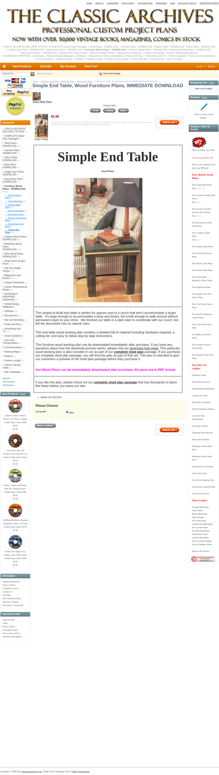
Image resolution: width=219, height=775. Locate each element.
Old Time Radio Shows (103, 53)
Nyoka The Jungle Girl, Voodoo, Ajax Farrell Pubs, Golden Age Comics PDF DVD (15, 555)
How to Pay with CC (187, 3)
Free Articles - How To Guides (167, 59)
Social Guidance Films (202, 544)
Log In (199, 66)
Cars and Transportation (202, 56)
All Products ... (9, 385)
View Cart (91, 66)
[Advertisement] (15, 701)
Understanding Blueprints (203, 388)
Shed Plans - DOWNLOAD (104, 46)
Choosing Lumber (200, 426)
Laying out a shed (200, 395)
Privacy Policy (128, 3)
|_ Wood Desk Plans (14, 214)
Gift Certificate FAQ (12, 598)
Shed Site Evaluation (201, 402)
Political (79, 59)
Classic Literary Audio (117, 59)
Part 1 (194, 188)
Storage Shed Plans (200, 507)
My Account (68, 66)
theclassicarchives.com (32, 771)
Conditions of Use (11, 588)
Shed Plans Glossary (201, 382)
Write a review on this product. (203, 115)
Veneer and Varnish (200, 493)
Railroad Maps (64, 59)
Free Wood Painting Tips (203, 480)
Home (89, 3)
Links (172, 3)
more (22, 394)
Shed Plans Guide (199, 534)
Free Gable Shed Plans (202, 185)
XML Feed (77, 771)
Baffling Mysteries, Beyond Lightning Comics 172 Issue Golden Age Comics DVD (15, 522)
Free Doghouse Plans (201, 287)
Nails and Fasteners (200, 439)
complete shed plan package (115, 382)
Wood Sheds (197, 510)
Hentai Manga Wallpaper (61, 56)
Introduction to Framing (202, 466)
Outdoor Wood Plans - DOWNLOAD (148, 49)
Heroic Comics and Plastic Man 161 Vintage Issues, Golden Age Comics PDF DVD (15, 489)
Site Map (7, 595)
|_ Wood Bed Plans (14, 201)
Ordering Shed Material (202, 432)
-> (14, 189)
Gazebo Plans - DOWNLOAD (136, 46)
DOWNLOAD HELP (209, 3)
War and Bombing (114, 56)
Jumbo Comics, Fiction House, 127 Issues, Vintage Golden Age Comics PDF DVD (15, 419)
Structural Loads (199, 473)
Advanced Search (44, 73)
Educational (95, 56)
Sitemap (86, 771)
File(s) (71, 412)
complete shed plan (129, 352)
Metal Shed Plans (199, 514)
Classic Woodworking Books (182, 53)
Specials (45, 66)
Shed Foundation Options (203, 409)
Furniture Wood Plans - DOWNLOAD (57, 81)
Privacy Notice (9, 585)
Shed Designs (198, 517)
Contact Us (7, 591)
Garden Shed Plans (200, 537)
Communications (45, 59)
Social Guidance (177, 56)
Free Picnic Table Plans (202, 270)
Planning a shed (199, 375)
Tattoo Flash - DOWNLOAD (170, 46)
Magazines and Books (129, 53)
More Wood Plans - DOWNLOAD (39, 53)
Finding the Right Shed (202, 524)
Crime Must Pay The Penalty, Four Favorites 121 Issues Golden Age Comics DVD (15, 454)
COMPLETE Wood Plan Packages (68, 46)
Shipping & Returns (11, 581)
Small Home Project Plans (73, 53)
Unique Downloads (154, 53)
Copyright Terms (145, 3)
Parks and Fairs (134, 56)
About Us (99, 3)
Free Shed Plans (199, 520)
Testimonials (161, 3)
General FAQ (112, 3)
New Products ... (10, 381)
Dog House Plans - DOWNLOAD (64, 49)
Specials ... (7, 378)
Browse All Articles (200, 551)
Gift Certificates (140, 59)
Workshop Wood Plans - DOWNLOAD (190, 49)
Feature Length (95, 59)
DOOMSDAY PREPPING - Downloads (24, 56)
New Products (22, 66)
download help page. (144, 348)
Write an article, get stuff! (203, 150)
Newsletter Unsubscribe (13, 605)
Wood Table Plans (84, 81)
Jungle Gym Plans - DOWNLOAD (26, 49)
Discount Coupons (11, 602)
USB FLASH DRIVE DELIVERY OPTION (25, 46)
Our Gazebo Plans (200, 527)
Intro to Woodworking (201, 541)
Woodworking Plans (201, 531)
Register (211, 66)
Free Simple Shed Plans (202, 246)
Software (81, 56)
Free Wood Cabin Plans (202, 263)
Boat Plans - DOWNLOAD (201, 46)
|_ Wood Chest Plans (14, 210)
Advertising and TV (156, 56)
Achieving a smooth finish (203, 487)
